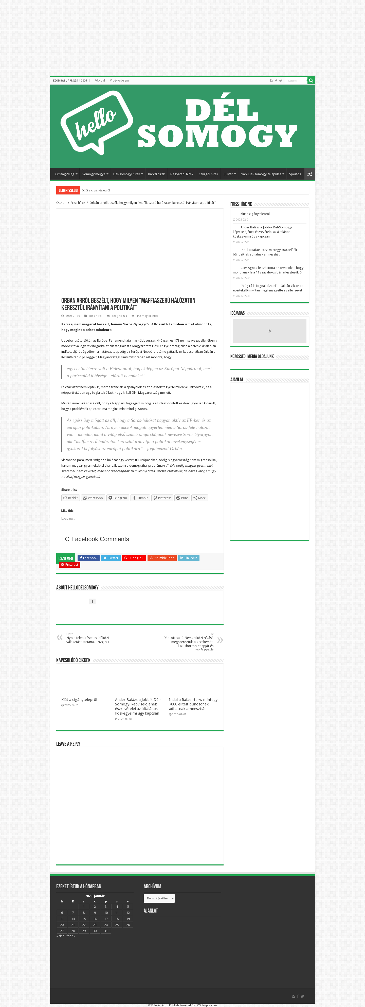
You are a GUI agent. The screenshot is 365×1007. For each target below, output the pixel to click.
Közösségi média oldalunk (252, 356)
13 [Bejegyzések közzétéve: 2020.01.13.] (62, 919)
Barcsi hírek (156, 174)
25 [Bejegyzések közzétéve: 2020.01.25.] (117, 925)
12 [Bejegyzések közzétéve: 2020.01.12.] (128, 913)
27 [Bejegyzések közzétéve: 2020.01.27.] (62, 931)
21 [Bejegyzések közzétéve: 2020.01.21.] (73, 925)
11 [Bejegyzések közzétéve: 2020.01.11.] (117, 913)
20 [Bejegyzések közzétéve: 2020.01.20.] (62, 925)
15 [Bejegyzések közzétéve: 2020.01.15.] (84, 919)
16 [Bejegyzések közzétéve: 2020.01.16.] (95, 919)
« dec (60, 936)
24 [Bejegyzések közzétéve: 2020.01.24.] (106, 925)
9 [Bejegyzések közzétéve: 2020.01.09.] (95, 913)
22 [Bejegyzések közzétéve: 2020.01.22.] (84, 925)
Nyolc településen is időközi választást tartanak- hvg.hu (92, 638)
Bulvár (228, 174)
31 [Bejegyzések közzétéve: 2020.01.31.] (106, 931)
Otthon (61, 203)
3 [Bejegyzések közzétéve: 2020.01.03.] (106, 907)
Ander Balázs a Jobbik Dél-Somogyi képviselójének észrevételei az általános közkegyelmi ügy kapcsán (138, 706)
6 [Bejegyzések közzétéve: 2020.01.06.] (62, 913)
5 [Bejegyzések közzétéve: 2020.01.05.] (128, 907)
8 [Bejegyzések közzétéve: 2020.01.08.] (84, 913)
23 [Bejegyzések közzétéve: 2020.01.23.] (95, 925)
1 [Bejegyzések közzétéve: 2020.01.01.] (84, 907)
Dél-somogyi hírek (126, 174)
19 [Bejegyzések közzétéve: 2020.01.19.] (128, 919)
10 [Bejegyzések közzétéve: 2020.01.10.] (106, 913)
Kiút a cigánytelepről (96, 190)
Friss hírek (78, 203)
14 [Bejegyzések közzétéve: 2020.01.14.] (73, 919)
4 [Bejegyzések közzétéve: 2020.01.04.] (117, 907)
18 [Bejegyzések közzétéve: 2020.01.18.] (117, 919)
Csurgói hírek (208, 174)
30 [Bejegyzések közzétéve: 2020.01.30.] (95, 931)
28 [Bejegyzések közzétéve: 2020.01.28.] (73, 931)
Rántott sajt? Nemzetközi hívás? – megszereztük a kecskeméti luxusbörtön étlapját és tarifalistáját (187, 642)
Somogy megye (93, 174)
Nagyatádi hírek (181, 174)
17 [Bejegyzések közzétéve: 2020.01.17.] (106, 919)
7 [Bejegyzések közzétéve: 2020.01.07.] (73, 913)
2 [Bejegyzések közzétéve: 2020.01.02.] (95, 907)
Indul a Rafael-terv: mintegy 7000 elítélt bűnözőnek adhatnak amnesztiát (193, 704)
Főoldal (100, 80)
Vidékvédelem (119, 80)
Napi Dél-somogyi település (261, 174)
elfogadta (97, 346)
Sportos (295, 174)
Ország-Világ (64, 174)
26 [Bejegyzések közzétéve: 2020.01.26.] (128, 925)
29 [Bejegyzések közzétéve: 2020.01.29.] (84, 931)
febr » (70, 936)
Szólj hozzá (119, 316)
